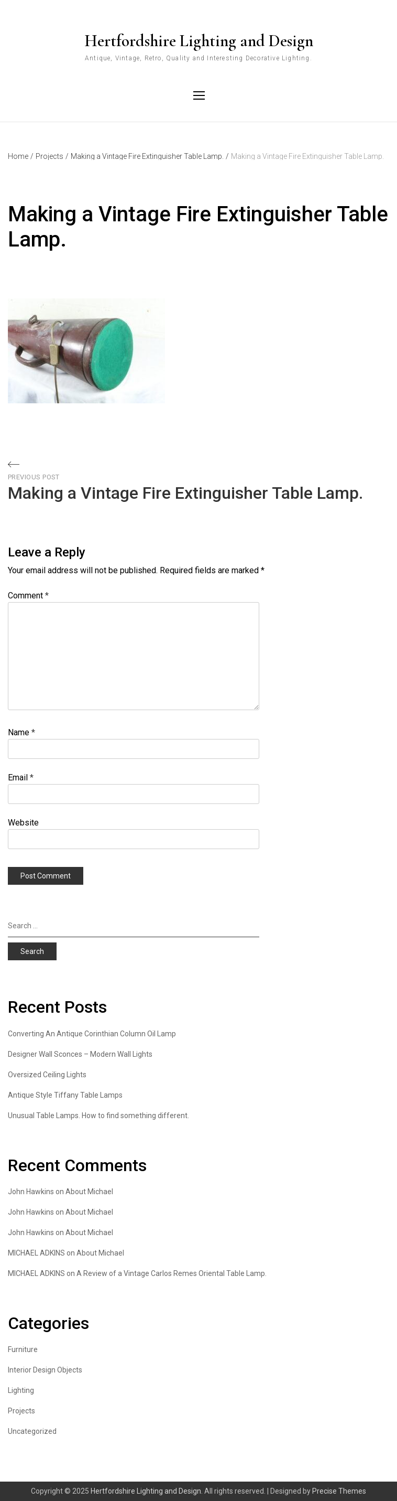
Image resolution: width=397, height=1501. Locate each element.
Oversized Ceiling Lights (47, 1074)
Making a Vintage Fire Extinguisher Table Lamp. (150, 156)
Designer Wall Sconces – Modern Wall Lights (80, 1054)
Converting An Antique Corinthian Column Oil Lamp (92, 1034)
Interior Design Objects (45, 1370)
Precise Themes (339, 1491)
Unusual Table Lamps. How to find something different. (98, 1115)
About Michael (89, 1191)
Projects (52, 156)
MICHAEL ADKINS (36, 1253)
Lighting (21, 1390)
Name (21, 732)
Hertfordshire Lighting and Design (198, 40)
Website (23, 823)
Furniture (23, 1349)
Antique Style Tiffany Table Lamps (65, 1095)
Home (21, 156)
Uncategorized (32, 1431)
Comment (28, 596)
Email (21, 777)
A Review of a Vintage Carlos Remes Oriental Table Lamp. (171, 1273)
